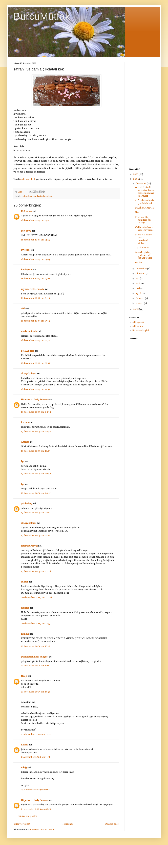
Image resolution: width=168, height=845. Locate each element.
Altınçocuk (138, 322)
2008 (136, 309)
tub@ (24, 767)
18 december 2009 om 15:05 (35, 259)
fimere (24, 744)
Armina (25, 442)
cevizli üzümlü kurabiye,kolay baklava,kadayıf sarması (144, 191)
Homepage (67, 824)
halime (25, 422)
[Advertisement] (142, 112)
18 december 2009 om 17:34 (35, 298)
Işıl (23, 461)
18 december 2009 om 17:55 (35, 321)
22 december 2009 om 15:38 (35, 757)
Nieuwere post (22, 824)
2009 (136, 179)
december (141, 183)
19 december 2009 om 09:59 (36, 431)
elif (23, 308)
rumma (25, 634)
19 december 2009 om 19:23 (35, 451)
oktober (140, 273)
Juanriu (25, 608)
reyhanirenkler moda (32, 289)
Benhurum (27, 269)
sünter (24, 582)
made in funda (29, 331)
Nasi (137, 212)
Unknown (26, 211)
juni (138, 283)
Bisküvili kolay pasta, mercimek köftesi (143, 239)
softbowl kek (27, 179)
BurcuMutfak (41, 16)
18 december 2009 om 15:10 (35, 278)
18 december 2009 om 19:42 (35, 363)
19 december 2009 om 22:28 (36, 571)
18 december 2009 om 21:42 (35, 389)
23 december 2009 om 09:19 (36, 809)
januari (140, 303)
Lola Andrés (27, 351)
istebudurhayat (29, 546)
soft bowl (26, 231)
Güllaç (138, 262)
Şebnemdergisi (140, 330)
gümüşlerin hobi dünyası (34, 657)
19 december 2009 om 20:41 (36, 493)
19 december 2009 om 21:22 (35, 512)
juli (138, 278)
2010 (136, 174)
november (141, 268)
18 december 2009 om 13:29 (35, 239)
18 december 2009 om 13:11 (35, 220)
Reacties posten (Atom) (42, 829)
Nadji (24, 676)
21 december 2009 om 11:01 (35, 665)
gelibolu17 (26, 503)
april (139, 293)
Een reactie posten (27, 816)
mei (138, 288)
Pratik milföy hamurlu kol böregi (143, 220)
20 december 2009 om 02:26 (36, 597)
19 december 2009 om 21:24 (35, 535)
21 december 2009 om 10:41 (35, 646)
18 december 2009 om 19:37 (35, 340)
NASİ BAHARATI (144, 208)
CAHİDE (25, 250)
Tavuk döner (142, 247)
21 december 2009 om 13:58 (35, 691)
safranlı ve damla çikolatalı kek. (37, 196)
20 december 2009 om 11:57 (35, 623)
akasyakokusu (28, 373)
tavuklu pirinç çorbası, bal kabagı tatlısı (143, 255)
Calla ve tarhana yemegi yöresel (144, 229)
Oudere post (111, 824)
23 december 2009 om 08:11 (35, 789)
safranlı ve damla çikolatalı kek (144, 202)
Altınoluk (137, 326)
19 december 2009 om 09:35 (36, 412)
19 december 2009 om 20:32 (36, 473)
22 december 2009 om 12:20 (36, 734)
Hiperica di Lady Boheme (35, 399)
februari (140, 298)
